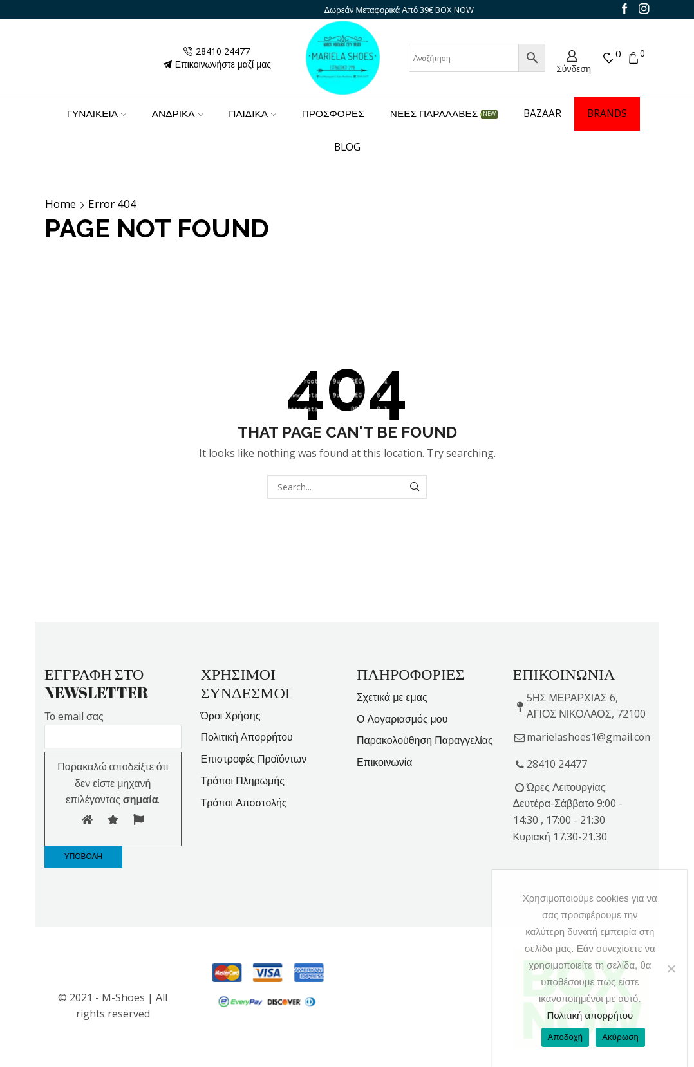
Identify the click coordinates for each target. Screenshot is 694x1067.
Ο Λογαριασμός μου (402, 719)
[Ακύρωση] (670, 968)
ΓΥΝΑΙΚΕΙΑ (96, 113)
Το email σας (113, 726)
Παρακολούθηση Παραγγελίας (425, 740)
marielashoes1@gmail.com (590, 737)
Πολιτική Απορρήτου (247, 737)
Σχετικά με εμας (392, 697)
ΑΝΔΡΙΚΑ (177, 113)
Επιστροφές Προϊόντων (254, 759)
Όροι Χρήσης (231, 716)
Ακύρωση (620, 1037)
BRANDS (607, 113)
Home (60, 204)
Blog (347, 147)
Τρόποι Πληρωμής (243, 781)
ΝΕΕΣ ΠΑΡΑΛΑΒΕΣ (444, 113)
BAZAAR (542, 113)
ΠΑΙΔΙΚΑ (252, 113)
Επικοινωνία (385, 762)
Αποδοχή (565, 1037)
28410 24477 (557, 764)
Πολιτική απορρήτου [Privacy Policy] (590, 1015)
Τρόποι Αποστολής (244, 802)
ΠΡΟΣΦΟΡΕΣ (333, 113)
